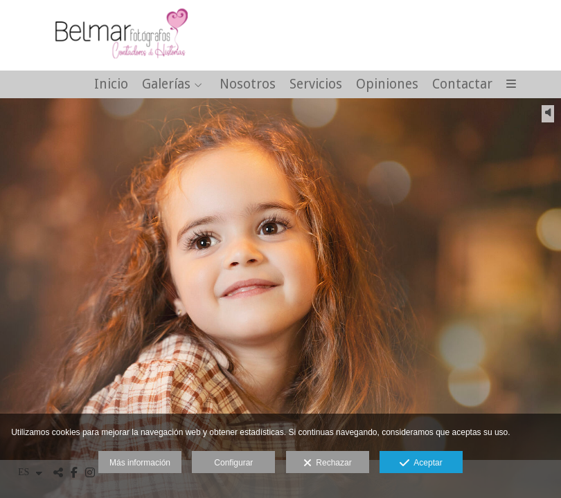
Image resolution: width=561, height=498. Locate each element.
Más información (139, 463)
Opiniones (387, 84)
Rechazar (327, 463)
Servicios (316, 84)
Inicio (111, 84)
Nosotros (248, 84)
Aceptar (421, 463)
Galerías (166, 84)
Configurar (233, 463)
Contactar (462, 84)
